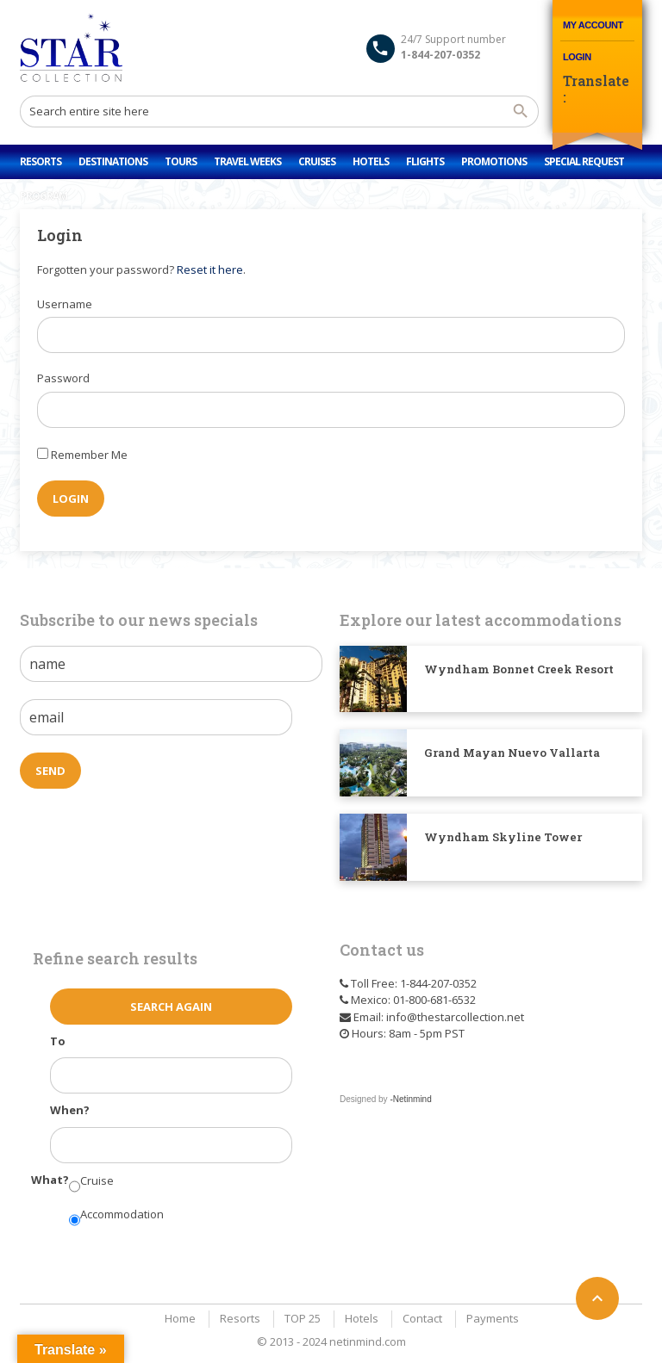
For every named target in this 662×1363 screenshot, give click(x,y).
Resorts (40, 161)
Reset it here (210, 269)
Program (43, 196)
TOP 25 (302, 1318)
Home (180, 1318)
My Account (593, 25)
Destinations (112, 161)
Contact (422, 1318)
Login (577, 57)
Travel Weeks (247, 161)
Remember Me (89, 454)
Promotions (494, 161)
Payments (492, 1318)
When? (70, 1110)
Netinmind (412, 1099)
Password (63, 378)
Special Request (584, 161)
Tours (181, 161)
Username (64, 304)
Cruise (97, 1180)
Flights (425, 161)
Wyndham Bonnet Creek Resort (519, 669)
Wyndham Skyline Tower (503, 837)
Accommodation (122, 1214)
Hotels (371, 161)
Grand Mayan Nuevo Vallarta (512, 752)
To (58, 1041)
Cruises (316, 161)
